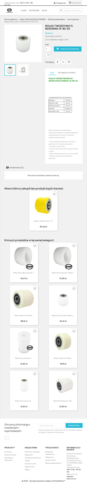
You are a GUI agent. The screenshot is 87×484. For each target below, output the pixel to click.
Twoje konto (52, 447)
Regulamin (29, 455)
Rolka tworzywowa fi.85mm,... (63, 315)
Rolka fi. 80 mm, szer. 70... (43, 221)
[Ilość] (48, 48)
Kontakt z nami (30, 464)
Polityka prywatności (33, 458)
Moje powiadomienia (53, 463)
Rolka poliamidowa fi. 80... (63, 401)
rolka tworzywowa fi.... (24, 358)
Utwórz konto (50, 460)
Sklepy (27, 470)
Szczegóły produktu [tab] (67, 72)
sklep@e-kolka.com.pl (71, 477)
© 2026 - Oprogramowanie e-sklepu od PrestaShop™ (43, 481)
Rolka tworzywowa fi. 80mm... (63, 273)
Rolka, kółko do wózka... (24, 315)
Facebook (7, 438)
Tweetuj (63, 62)
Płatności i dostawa (32, 452)
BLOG (44, 10)
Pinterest (69, 62)
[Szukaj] (71, 10)
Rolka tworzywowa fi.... (24, 401)
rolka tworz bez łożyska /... (24, 273)
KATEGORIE (34, 10)
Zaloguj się (49, 457)
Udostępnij (57, 62)
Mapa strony (30, 467)
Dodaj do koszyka (67, 49)
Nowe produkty (10, 455)
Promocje (8, 452)
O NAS (24, 10)
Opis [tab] (52, 72)
